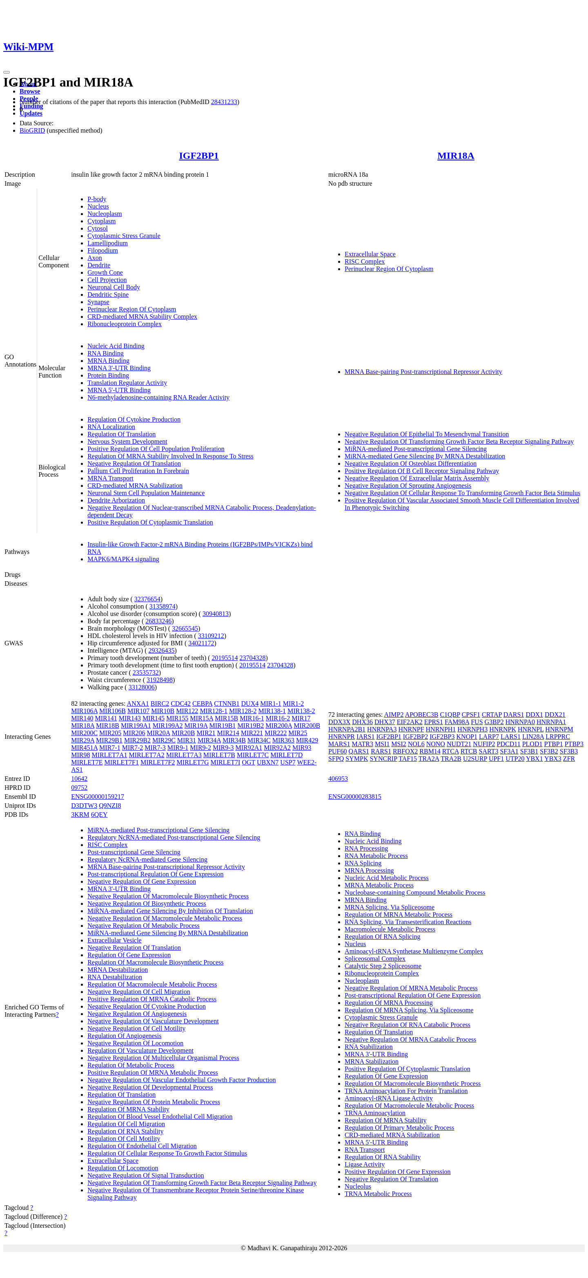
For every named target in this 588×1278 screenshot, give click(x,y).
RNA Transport (365, 1149)
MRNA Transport (110, 478)
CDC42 (181, 703)
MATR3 (362, 743)
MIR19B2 (250, 725)
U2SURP (475, 758)
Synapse (98, 301)
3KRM (80, 814)
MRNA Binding (108, 360)
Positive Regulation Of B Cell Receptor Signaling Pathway (422, 470)
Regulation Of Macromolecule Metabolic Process (152, 984)
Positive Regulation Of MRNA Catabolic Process (151, 999)
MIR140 (82, 718)
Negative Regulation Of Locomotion (135, 1043)
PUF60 (337, 751)
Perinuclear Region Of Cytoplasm (131, 309)
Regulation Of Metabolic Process (130, 1065)
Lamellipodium (107, 243)
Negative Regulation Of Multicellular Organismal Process (163, 1057)
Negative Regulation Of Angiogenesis (137, 1013)
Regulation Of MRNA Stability (128, 1109)
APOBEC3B (422, 714)
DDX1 (534, 714)
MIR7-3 (155, 747)
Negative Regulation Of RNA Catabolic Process (407, 1024)
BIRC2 (160, 703)
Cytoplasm (101, 221)
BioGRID (32, 130)
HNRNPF (411, 729)
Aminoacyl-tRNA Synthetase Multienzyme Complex (414, 951)
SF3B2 (549, 751)
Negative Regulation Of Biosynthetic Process (146, 903)
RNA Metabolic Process (376, 855)
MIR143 (130, 718)
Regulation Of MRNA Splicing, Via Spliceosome (409, 1010)
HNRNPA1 (551, 721)
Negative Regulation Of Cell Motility (136, 1028)
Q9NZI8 (110, 805)
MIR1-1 (270, 703)
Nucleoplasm (104, 213)
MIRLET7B (219, 754)
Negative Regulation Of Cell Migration (138, 991)
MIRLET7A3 (184, 754)
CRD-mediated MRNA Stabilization (135, 485)
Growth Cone (105, 272)
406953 (338, 778)
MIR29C (164, 740)
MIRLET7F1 (122, 762)
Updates (31, 113)
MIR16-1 (252, 718)
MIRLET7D (286, 754)
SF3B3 (569, 751)
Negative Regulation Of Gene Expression (141, 881)
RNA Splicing (363, 863)
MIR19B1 (222, 725)
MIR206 (134, 732)
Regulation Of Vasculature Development (140, 1050)
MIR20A (158, 732)
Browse (30, 91)
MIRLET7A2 (147, 754)
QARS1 (358, 751)
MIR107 (138, 710)
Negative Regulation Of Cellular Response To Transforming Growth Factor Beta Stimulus (462, 492)
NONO (435, 743)
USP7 (287, 762)
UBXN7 (267, 762)
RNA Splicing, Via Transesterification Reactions (408, 921)
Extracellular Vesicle (114, 940)
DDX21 (555, 714)
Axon (94, 257)
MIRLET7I (226, 762)
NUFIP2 (484, 743)
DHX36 (362, 721)
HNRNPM (559, 729)
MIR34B (234, 740)
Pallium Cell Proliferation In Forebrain (138, 470)
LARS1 (511, 736)
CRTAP (492, 714)
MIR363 (283, 740)
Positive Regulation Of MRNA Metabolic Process (152, 1072)
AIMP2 (393, 714)
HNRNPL (530, 729)
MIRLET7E (86, 762)
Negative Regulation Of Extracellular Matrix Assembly (417, 478)
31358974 (162, 606)
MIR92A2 (277, 747)
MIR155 (177, 718)
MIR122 (187, 710)
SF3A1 (509, 751)
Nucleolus (358, 1186)
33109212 (211, 635)
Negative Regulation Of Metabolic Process (143, 925)
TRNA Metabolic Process (378, 1193)
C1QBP (450, 714)
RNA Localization (111, 426)
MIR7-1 (109, 747)
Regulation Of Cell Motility (123, 1138)
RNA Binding (105, 353)
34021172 (201, 643)
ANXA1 (138, 703)
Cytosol (97, 228)
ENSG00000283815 (354, 796)
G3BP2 (494, 721)
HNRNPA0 (520, 721)
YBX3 (552, 758)
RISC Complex (365, 261)
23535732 (146, 672)
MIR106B (112, 710)
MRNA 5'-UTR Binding (119, 390)
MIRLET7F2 (157, 762)
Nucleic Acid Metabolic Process (387, 877)
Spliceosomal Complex (375, 958)
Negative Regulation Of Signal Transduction (145, 1175)
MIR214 (228, 732)
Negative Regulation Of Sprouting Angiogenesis (408, 485)
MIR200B (307, 725)
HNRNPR (341, 736)
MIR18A (455, 155)
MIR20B (183, 732)
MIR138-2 (301, 710)
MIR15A (201, 718)
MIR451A (84, 747)
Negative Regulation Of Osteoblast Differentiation (411, 463)
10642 (79, 778)
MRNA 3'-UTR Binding (119, 368)
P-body (96, 199)
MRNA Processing (369, 870)
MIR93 (301, 747)
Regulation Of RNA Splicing (382, 936)
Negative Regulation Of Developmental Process (150, 1087)
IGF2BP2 (415, 736)
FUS (477, 721)
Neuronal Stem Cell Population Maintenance (146, 492)
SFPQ (336, 758)
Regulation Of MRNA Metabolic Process (398, 914)
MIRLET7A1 (109, 754)
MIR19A (196, 725)
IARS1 (365, 736)
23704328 (253, 657)
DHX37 (384, 721)
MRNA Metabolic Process (379, 885)
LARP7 (489, 736)
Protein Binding (108, 375)
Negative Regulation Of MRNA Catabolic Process (410, 1039)
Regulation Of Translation (121, 434)
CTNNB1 (226, 703)
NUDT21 (459, 743)
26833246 (158, 621)
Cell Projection (107, 279)
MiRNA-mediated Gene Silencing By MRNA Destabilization (425, 456)
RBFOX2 (405, 751)
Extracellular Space (370, 254)
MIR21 (205, 732)
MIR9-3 (223, 747)
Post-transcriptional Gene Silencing (133, 852)
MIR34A (209, 740)
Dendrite (98, 265)
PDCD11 (509, 743)
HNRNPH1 (441, 729)
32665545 (185, 628)
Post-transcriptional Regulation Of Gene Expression (155, 874)
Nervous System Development (127, 441)
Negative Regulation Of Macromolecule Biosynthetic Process (168, 896)
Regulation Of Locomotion (122, 1168)
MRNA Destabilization (117, 969)
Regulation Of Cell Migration (126, 1123)
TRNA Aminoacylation (375, 1112)
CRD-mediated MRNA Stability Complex (142, 316)
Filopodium (102, 250)
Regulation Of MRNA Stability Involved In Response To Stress (170, 456)
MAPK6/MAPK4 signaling (123, 559)
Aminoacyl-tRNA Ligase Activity (389, 1098)
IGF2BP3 (442, 736)
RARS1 (381, 751)
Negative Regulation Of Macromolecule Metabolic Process (164, 918)
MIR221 (252, 732)
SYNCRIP (383, 758)
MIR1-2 (293, 703)
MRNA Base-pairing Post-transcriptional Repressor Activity (423, 371)
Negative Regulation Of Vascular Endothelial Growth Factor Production (181, 1079)
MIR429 (307, 740)
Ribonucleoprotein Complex (124, 323)
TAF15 (408, 758)
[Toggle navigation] (6, 72)
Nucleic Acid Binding (116, 345)
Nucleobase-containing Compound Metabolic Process (415, 892)
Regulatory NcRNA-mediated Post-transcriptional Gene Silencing (173, 837)
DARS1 (513, 714)
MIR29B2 (137, 740)
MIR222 (276, 732)
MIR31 (186, 740)
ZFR (569, 758)
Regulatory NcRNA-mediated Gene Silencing (147, 859)
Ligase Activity (365, 1164)
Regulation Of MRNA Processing (389, 1002)
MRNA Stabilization (372, 1061)
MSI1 (382, 743)
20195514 (225, 657)
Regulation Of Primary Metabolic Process (399, 1127)
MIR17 (301, 718)
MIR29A (82, 740)
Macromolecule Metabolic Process (390, 929)
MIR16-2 (278, 718)
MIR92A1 (248, 747)
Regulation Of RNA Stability (125, 1131)
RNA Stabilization (369, 1046)
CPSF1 (471, 714)
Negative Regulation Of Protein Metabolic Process (153, 1101)
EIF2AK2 (410, 721)
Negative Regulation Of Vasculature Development (152, 1021)
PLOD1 (532, 743)
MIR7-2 (132, 747)
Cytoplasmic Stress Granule (123, 235)
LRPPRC (558, 736)
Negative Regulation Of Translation (134, 463)
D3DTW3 (84, 805)
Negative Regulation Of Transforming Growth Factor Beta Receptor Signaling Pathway (459, 441)
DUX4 (250, 703)
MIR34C (259, 740)
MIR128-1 (213, 710)
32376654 (147, 599)
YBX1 (534, 758)
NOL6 (416, 743)
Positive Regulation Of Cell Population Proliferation (156, 448)
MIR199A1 (136, 725)
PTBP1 (553, 743)
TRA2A (429, 758)
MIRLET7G (192, 762)
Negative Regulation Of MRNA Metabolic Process (411, 988)
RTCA (450, 751)
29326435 (162, 650)
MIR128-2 (243, 710)
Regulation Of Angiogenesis (124, 1035)
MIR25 (297, 732)
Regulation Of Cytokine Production (133, 419)
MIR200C (84, 732)
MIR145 (154, 718)
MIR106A (84, 710)
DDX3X (339, 721)
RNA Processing (366, 848)
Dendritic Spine (108, 294)
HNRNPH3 (472, 729)
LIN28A (533, 736)
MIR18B (107, 725)
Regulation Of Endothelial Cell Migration (142, 1145)
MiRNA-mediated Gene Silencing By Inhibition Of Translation (170, 910)
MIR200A (278, 725)
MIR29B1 (109, 740)
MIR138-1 (272, 710)
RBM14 (430, 751)
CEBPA (202, 703)
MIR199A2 (168, 725)
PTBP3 (574, 743)
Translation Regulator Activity (127, 382)
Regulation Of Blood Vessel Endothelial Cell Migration (159, 1116)
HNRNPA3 (381, 729)
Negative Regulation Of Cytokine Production (146, 1006)
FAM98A (457, 721)
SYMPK (356, 758)
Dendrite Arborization (116, 500)
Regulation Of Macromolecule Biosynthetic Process (155, 962)
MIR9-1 (178, 747)
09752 (79, 787)
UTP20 (515, 758)
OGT (248, 762)
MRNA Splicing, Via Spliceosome (389, 907)
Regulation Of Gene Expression (129, 954)
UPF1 (496, 758)
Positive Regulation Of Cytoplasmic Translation (150, 522)
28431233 (224, 101)
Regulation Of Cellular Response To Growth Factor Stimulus (167, 1153)
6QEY (99, 814)
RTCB (469, 751)
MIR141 (106, 718)
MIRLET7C (253, 754)
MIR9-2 (200, 747)
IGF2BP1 (198, 155)
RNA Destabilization (114, 977)
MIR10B (162, 710)
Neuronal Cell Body (113, 287)
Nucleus (98, 206)
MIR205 (110, 732)
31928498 (160, 679)
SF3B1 (529, 751)
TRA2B (451, 758)
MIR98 (80, 754)
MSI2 (398, 743)
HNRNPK (502, 729)
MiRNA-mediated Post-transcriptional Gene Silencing (416, 448)
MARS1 (339, 743)
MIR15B (226, 718)
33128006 (142, 687)
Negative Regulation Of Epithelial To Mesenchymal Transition (427, 434)
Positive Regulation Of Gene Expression (398, 1171)
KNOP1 (467, 736)
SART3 (489, 751)
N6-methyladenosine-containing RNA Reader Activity (158, 397)
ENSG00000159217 (97, 796)
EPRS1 (433, 721)
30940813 (216, 613)
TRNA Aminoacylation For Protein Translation (406, 1090)
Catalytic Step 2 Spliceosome (383, 965)
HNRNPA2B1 (346, 729)
